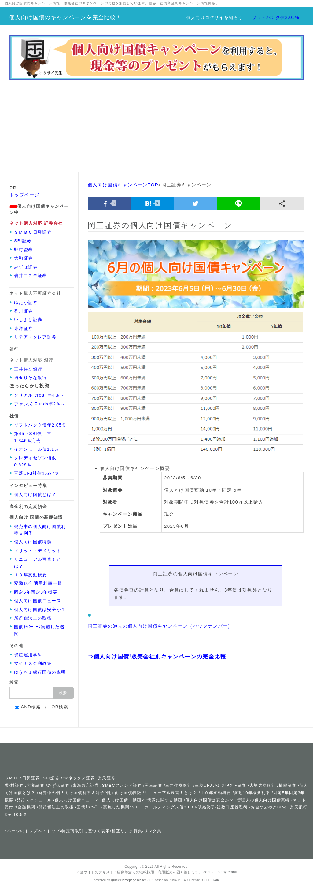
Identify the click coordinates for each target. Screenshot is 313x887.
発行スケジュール (34, 800)
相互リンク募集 (127, 831)
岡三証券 (153, 785)
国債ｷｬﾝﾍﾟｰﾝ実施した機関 (103, 807)
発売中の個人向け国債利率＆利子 (72, 792)
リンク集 (153, 831)
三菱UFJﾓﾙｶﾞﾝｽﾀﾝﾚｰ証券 (220, 785)
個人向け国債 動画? (123, 800)
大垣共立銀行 (262, 785)
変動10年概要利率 (252, 792)
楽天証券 (107, 778)
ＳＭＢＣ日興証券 (22, 778)
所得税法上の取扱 (56, 807)
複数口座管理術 (232, 807)
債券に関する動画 (164, 800)
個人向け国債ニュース (77, 800)
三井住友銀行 (178, 785)
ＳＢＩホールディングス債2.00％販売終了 (173, 807)
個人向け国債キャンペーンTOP (123, 184)
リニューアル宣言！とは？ (170, 792)
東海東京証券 (85, 785)
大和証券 (36, 785)
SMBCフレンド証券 (122, 785)
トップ (53, 831)
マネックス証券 (79, 778)
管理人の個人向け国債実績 (263, 800)
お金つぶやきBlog (269, 807)
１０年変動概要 (215, 792)
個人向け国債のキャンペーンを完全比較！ (65, 17)
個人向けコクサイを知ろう (214, 17)
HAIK (215, 880)
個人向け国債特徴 (123, 792)
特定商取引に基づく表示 (85, 831)
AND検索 (28, 706)
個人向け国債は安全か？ (210, 800)
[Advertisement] (156, 126)
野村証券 (15, 785)
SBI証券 (51, 778)
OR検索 (56, 706)
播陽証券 (288, 785)
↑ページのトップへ (23, 831)
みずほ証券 (58, 785)
